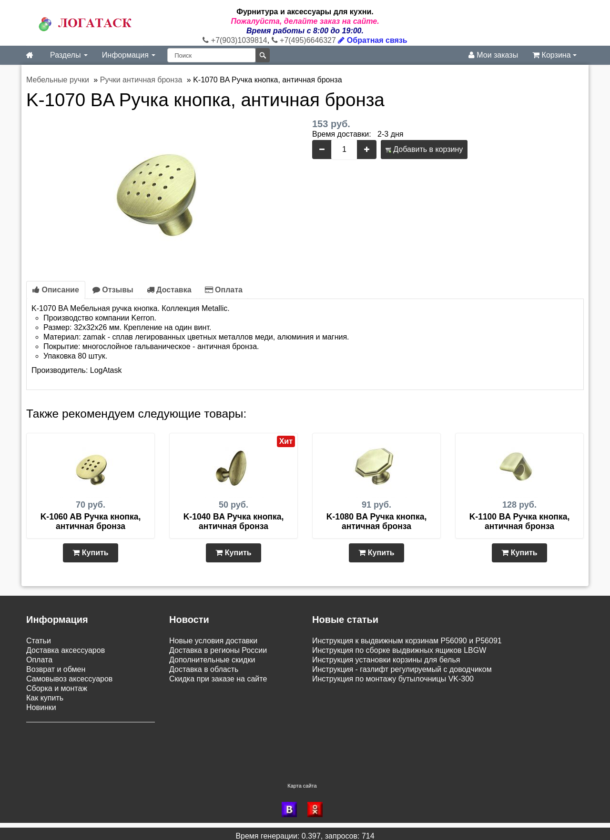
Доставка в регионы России (218, 650)
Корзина (554, 55)
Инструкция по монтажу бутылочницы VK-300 (393, 679)
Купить (90, 553)
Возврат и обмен (55, 669)
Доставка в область (203, 669)
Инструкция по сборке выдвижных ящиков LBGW (399, 650)
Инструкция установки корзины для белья (386, 660)
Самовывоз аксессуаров (69, 679)
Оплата (224, 290)
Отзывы (112, 290)
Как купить (44, 698)
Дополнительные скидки (212, 660)
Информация (128, 55)
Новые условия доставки (213, 641)
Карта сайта (301, 781)
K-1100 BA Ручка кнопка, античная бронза (519, 521)
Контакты (42, 746)
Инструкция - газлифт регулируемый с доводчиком (402, 669)
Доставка (169, 290)
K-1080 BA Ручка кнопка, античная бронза (376, 521)
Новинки (41, 707)
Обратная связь (372, 40)
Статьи (38, 641)
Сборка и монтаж (56, 688)
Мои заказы (493, 55)
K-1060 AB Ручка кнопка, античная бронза (91, 521)
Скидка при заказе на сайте (218, 679)
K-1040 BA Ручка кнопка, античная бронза (233, 521)
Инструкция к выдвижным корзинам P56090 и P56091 (407, 641)
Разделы (69, 55)
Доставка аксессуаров (65, 650)
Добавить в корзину (424, 149)
